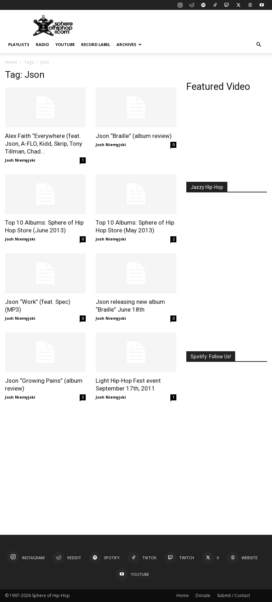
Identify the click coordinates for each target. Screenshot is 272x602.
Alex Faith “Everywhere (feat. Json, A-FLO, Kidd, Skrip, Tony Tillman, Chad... (43, 143)
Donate (203, 595)
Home (11, 62)
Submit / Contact (233, 595)
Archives (129, 44)
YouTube (65, 44)
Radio (42, 44)
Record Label (95, 44)
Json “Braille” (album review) (134, 135)
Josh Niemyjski (20, 160)
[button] (258, 44)
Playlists (18, 44)
